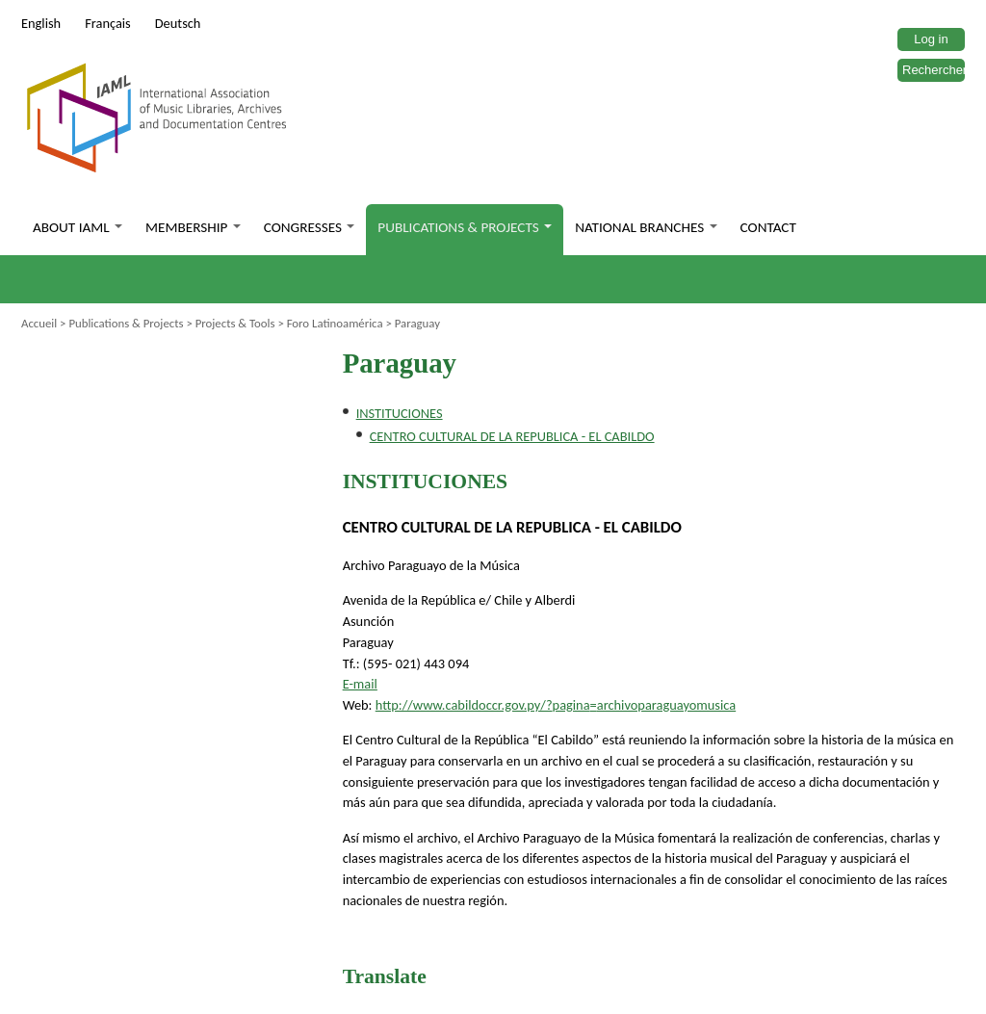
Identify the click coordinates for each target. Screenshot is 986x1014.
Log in (930, 39)
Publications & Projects (464, 227)
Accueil (39, 323)
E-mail (360, 683)
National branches (645, 227)
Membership (193, 227)
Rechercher (934, 70)
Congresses (309, 227)
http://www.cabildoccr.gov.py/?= (556, 705)
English (41, 23)
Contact (768, 227)
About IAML (77, 227)
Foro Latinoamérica (335, 323)
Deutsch (178, 23)
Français (108, 23)
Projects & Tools (235, 323)
